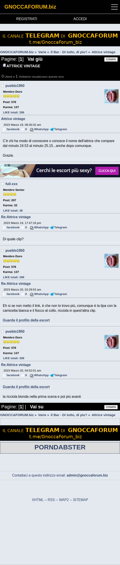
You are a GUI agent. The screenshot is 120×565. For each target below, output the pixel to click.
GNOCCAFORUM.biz (30, 7)
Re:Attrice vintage (16, 217)
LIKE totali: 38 (13, 210)
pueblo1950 (15, 86)
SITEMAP (80, 500)
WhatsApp (41, 129)
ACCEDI (80, 19)
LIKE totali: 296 (13, 112)
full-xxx (12, 184)
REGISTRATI (26, 19)
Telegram (60, 129)
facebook (13, 129)
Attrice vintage (13, 119)
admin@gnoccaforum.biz (87, 475)
